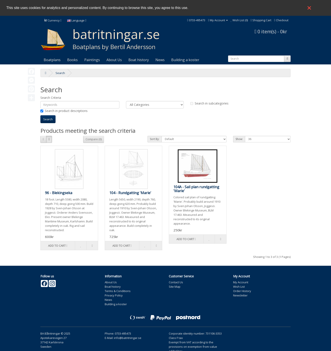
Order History (242, 290)
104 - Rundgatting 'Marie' (130, 192)
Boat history (138, 59)
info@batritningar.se (127, 337)
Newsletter (240, 295)
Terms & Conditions (118, 290)
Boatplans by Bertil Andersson (113, 46)
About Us (114, 59)
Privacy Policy (114, 295)
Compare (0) (94, 139)
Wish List (239, 286)
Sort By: (154, 138)
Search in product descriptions (64, 110)
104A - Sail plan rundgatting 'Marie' (196, 188)
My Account (240, 282)
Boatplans (52, 59)
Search (60, 72)
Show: (239, 138)
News (160, 59)
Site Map (174, 286)
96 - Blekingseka (58, 192)
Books (72, 59)
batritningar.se (116, 33)
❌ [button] (309, 8)
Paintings (92, 59)
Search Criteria (50, 97)
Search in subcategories (209, 103)
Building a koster (185, 59)
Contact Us (176, 282)
